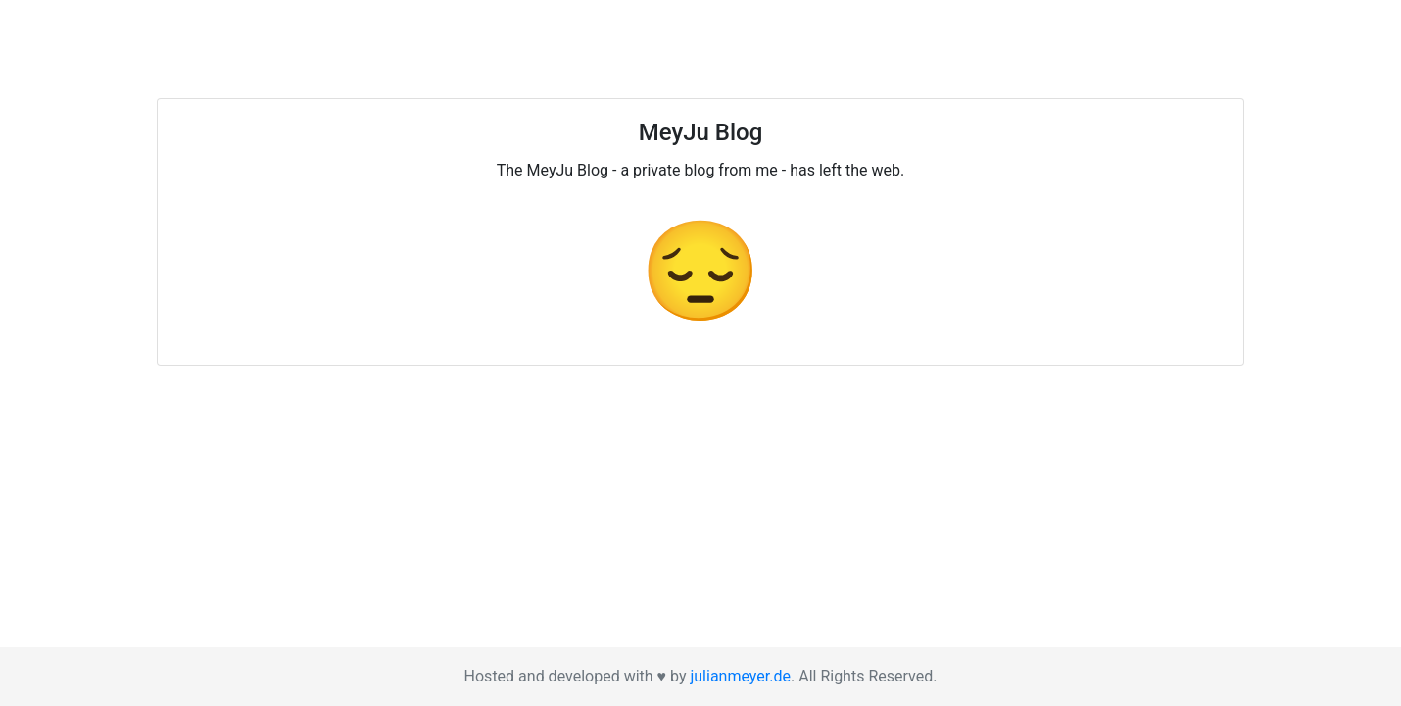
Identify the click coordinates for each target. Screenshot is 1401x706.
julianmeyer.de (740, 676)
